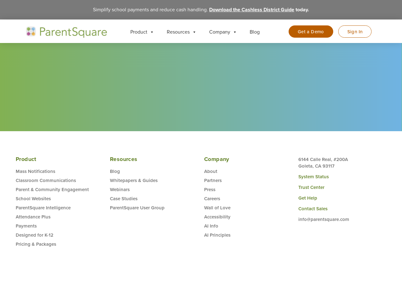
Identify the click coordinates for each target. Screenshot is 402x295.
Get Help (307, 198)
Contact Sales (313, 209)
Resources (182, 32)
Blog (255, 31)
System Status (313, 177)
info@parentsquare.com (323, 219)
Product (142, 32)
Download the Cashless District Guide (251, 9)
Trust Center (311, 187)
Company (223, 32)
